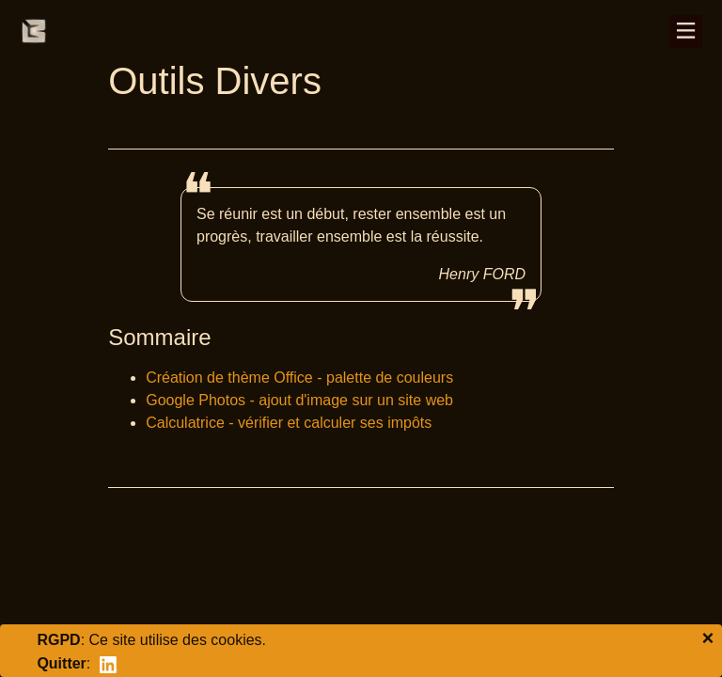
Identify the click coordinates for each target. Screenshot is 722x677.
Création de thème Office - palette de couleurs (299, 378)
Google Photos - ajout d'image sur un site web (299, 400)
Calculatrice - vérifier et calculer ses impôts (289, 423)
